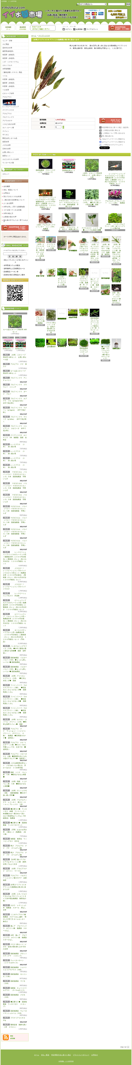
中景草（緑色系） (9, 79)
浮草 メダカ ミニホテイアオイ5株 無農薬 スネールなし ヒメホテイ (117, 275)
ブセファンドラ (8, 117)
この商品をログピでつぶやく (112, 145)
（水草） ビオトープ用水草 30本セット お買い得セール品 (14, 357)
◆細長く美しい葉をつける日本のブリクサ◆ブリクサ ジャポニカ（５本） (73, 342)
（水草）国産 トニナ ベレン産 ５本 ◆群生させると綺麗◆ (15, 784)
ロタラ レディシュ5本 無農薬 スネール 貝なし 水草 (15, 907)
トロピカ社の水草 (9, 124)
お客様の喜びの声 (9, 217)
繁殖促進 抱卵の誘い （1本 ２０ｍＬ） (117, 344)
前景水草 (5, 142)
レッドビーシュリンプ (10, 103)
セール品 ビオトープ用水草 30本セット (15, 324)
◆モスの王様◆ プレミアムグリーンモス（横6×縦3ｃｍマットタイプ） (105, 349)
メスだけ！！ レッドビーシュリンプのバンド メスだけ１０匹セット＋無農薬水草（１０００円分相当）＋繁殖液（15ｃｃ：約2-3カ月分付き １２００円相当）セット (15, 574)
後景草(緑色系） (8, 51)
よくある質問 (8, 203)
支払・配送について (23, 28)
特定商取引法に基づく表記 (61, 1055)
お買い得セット (8, 152)
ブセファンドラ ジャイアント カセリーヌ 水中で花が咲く (15, 428)
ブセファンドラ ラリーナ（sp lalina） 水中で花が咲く (15, 419)
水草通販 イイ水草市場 (66, 1061)
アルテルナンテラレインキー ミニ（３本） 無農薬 (115, 196)
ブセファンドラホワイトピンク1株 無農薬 (40, 316)
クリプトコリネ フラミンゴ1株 (51, 242)
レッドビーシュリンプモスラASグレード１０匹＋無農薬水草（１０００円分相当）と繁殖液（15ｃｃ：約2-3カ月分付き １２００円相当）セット (115, 172)
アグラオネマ (7, 121)
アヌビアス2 (6, 114)
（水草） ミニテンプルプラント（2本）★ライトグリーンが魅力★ (115, 221)
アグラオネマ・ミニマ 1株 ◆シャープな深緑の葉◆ (93, 222)
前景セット (6, 156)
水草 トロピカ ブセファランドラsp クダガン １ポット (40, 272)
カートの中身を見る (15, 228)
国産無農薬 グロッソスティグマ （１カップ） (45, 166)
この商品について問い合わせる (113, 133)
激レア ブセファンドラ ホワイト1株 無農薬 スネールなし (15, 928)
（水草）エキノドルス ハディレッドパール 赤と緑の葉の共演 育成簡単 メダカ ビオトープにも (94, 248)
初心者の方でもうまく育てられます (15, 220)
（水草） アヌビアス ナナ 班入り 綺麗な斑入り (69, 221)
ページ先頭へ (124, 1047)
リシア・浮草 (7, 41)
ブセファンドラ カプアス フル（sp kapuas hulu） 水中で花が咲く (15, 401)
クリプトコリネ (8, 110)
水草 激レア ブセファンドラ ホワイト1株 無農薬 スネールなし (15, 937)
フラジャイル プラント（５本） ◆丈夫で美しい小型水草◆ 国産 (92, 197)
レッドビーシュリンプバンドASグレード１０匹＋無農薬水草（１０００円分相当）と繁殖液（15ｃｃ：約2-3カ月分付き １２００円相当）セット (45, 198)
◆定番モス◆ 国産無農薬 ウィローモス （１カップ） (15, 1004)
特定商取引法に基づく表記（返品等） (116, 127)
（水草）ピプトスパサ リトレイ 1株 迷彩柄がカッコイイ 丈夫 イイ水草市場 (40, 247)
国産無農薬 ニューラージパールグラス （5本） (84, 312)
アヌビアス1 (6, 97)
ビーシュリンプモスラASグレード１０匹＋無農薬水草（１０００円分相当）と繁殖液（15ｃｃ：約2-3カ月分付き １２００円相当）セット (14, 604)
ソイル (4, 76)
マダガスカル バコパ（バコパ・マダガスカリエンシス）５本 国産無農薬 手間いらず (69, 198)
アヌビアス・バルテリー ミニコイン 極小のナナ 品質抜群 (15, 878)
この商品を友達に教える (111, 130)
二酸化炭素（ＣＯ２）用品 (12, 72)
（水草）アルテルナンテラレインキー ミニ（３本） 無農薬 (46, 221)
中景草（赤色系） (9, 86)
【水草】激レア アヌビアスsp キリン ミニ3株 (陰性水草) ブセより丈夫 (14, 862)
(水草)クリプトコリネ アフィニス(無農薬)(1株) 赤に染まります (14, 887)
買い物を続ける (107, 136)
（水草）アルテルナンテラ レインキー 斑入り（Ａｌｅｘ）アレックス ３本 (15, 802)
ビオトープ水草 (8, 93)
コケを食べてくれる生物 (12, 210)
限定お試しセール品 (9, 138)
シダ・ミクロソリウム (10, 62)
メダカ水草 (6, 145)
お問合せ (43, 28)
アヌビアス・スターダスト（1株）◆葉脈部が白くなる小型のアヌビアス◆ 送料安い (15, 756)
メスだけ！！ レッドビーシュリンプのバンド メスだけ (14, 586)
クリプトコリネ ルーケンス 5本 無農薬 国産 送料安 (15, 437)
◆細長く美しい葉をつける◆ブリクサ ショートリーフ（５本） (62, 343)
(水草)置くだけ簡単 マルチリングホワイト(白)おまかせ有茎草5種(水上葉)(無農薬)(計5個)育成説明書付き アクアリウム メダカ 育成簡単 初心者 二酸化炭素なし (62, 314)
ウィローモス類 (8, 163)
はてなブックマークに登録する (113, 142)
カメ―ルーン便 (8, 128)
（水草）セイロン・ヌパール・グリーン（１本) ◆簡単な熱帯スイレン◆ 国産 (15, 722)
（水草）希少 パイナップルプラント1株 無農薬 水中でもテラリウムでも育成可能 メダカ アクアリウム (116, 249)
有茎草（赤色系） (9, 58)
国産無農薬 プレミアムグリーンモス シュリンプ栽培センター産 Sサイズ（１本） (95, 321)
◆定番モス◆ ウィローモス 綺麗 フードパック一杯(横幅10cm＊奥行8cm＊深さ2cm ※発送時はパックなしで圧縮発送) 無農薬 (15, 813)
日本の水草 (6, 149)
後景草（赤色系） (9, 83)
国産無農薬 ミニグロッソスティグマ (84, 347)
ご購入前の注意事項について (14, 200)
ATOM (12, 1038)
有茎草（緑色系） (9, 55)
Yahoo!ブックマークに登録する (113, 139)
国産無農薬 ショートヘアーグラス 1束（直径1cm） (73, 314)
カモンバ (5, 174)
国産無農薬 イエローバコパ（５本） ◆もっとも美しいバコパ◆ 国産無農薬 (15, 660)
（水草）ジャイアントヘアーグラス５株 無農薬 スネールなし (73, 272)
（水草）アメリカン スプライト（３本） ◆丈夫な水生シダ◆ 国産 (15, 678)
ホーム (8, 28)
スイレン (5, 131)
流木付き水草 (7, 48)
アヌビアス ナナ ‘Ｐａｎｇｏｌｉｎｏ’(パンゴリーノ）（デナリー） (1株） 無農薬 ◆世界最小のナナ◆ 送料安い (14, 733)
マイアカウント (92, 29)
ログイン (68, 29)
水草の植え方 (8, 213)
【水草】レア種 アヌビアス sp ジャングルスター (83, 244)
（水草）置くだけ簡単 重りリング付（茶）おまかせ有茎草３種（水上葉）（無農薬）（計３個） (62, 243)
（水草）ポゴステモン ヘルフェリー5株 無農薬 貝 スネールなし (84, 277)
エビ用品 (5, 44)
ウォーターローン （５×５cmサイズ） (51, 343)
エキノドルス (7, 65)
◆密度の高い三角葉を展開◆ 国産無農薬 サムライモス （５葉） (94, 342)
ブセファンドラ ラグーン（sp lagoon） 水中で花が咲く (15, 410)
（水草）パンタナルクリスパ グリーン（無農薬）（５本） (51, 272)
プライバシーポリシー (81, 1055)
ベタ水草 (5, 90)
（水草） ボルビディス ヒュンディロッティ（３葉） (62, 277)
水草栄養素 (6, 69)
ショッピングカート (119, 28)
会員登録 (79, 29)
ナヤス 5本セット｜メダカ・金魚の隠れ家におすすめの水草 (14, 946)
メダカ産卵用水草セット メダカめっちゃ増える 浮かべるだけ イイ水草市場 (15, 765)
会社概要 (6, 186)
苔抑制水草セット (8, 344)
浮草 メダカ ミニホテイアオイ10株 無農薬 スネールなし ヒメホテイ (105, 289)
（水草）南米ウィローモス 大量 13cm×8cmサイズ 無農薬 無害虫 (106, 245)
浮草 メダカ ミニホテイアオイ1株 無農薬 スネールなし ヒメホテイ (106, 273)
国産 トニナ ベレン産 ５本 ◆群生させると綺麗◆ (15, 774)
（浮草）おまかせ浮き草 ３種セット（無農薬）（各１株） (15, 832)
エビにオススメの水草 (10, 159)
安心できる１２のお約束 (12, 196)
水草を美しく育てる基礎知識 (14, 207)
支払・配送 (45, 1055)
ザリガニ (5, 135)
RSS (11, 1036)
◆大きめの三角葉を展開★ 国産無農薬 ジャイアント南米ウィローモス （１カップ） (40, 343)
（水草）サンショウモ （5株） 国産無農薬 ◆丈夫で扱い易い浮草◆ (15, 793)
